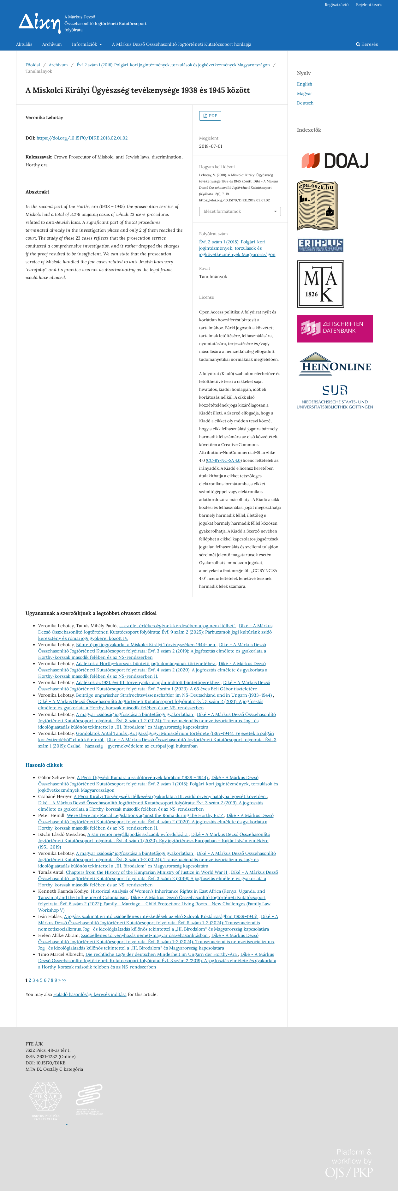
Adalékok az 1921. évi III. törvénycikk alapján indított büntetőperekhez (148, 682)
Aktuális (24, 44)
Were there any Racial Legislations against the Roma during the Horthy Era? (145, 815)
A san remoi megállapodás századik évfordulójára (138, 834)
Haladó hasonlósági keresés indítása (90, 994)
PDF (212, 115)
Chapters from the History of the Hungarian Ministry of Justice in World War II (147, 872)
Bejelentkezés (369, 4)
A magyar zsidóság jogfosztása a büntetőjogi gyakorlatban (135, 714)
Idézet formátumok (222, 211)
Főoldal (33, 65)
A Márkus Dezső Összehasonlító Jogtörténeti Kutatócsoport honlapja (181, 44)
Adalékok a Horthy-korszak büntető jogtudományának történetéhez (146, 663)
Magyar (304, 93)
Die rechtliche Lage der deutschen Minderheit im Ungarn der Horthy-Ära (162, 954)
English (304, 84)
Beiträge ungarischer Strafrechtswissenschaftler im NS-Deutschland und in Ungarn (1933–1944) (174, 695)
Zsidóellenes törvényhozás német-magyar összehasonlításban (145, 935)
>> (64, 980)
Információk (85, 44)
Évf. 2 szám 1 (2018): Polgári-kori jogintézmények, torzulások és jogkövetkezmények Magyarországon (173, 65)
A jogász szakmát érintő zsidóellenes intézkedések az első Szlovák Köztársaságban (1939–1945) (161, 916)
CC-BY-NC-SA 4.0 (224, 460)
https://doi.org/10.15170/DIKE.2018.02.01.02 (82, 138)
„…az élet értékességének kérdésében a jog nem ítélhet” (177, 625)
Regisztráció (337, 4)
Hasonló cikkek (44, 765)
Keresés (367, 44)
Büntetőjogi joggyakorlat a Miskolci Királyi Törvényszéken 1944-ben (146, 644)
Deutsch (305, 103)
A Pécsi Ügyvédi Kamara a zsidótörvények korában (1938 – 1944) (143, 777)
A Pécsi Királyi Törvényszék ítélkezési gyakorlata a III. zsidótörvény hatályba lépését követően (170, 796)
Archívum (52, 44)
